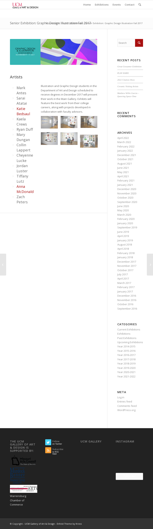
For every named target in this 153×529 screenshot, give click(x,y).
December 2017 (126, 261)
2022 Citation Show (126, 80)
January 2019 (125, 240)
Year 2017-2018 (126, 359)
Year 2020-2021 (126, 372)
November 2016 (126, 300)
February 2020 (125, 219)
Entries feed (124, 401)
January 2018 (125, 257)
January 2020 (125, 223)
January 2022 (125, 150)
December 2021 (126, 155)
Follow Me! (129, 476)
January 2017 (125, 291)
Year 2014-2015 (126, 346)
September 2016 (127, 308)
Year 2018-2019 (126, 363)
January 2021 (125, 185)
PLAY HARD (123, 73)
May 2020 (123, 210)
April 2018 (123, 248)
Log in (120, 397)
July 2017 (122, 274)
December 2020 (126, 189)
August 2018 (124, 244)
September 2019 (127, 227)
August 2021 (124, 163)
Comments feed (127, 406)
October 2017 (125, 270)
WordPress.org (126, 410)
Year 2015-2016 (126, 351)
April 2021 (123, 176)
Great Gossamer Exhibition (129, 66)
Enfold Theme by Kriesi (69, 523)
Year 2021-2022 (126, 376)
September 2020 (127, 202)
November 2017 (126, 266)
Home (65, 23)
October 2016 (125, 304)
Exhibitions (76, 23)
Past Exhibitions (126, 338)
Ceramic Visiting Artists (127, 86)
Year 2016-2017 (126, 355)
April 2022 (123, 138)
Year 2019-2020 (126, 368)
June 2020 (123, 206)
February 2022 (125, 146)
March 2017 (124, 283)
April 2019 (123, 236)
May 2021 (123, 172)
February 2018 (125, 253)
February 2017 (125, 287)
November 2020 (126, 193)
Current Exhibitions (128, 329)
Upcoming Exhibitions (130, 342)
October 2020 (125, 197)
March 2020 (124, 214)
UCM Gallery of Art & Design (40, 523)
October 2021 (125, 159)
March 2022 (124, 142)
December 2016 (126, 295)
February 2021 (125, 180)
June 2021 (123, 168)
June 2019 (123, 232)
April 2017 (123, 278)
